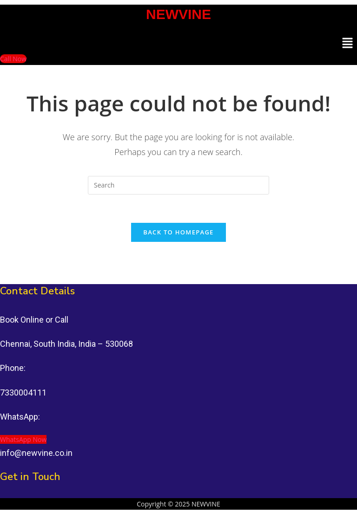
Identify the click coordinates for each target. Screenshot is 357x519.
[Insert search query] (178, 185)
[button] (347, 43)
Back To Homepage (178, 232)
